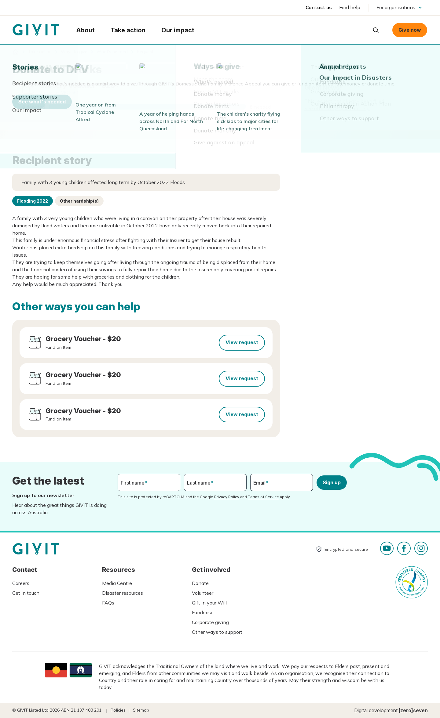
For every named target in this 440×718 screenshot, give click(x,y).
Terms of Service (263, 497)
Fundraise (203, 612)
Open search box (376, 30)
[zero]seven (413, 710)
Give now (409, 30)
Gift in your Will (209, 603)
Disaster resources (122, 593)
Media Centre (117, 583)
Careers (20, 583)
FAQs (108, 603)
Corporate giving (210, 622)
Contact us (319, 7)
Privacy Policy (226, 497)
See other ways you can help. (337, 108)
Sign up (332, 482)
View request (242, 342)
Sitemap (141, 710)
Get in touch (25, 593)
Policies (118, 710)
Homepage (35, 30)
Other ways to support (217, 632)
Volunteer (202, 593)
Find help (349, 7)
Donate (200, 583)
